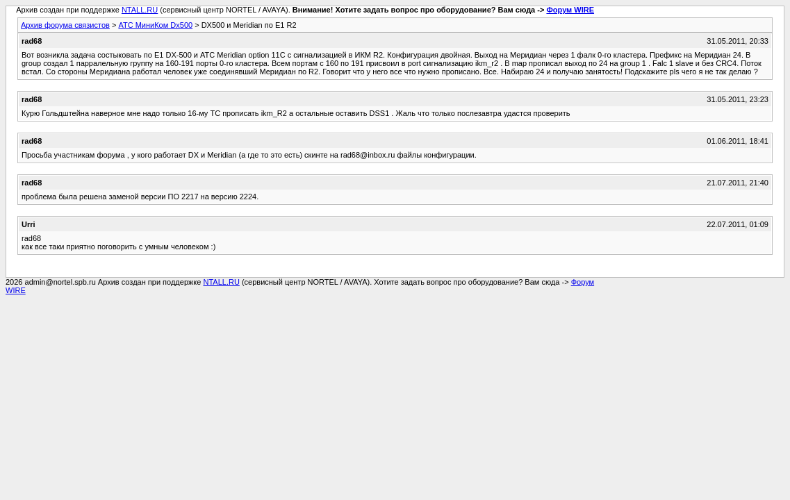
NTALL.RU (140, 10)
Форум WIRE (570, 10)
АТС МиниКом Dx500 (155, 25)
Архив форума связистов (65, 25)
